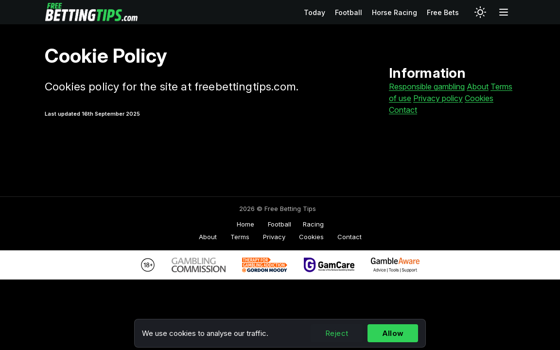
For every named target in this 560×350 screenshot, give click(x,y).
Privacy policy (438, 98)
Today (314, 12)
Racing (313, 224)
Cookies (479, 98)
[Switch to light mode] (480, 12)
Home (245, 224)
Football (348, 12)
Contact (403, 110)
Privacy (274, 237)
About (478, 86)
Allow (392, 333)
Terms (239, 237)
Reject (336, 333)
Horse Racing (394, 12)
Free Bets (443, 12)
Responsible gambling (427, 86)
